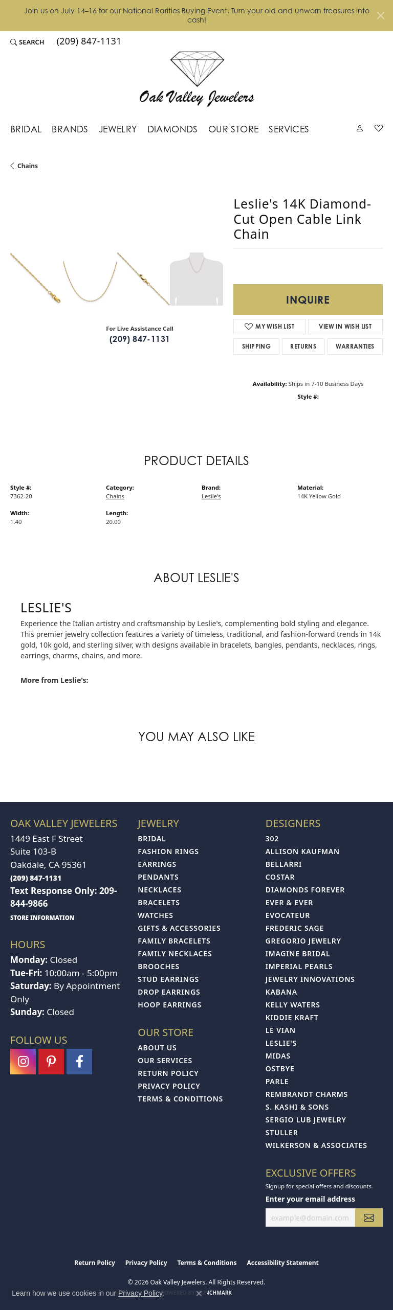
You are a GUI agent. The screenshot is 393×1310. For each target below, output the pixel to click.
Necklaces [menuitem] (159, 889)
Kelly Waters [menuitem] (293, 1004)
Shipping (256, 346)
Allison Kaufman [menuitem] (303, 851)
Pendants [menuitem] (158, 877)
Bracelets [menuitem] (159, 902)
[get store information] (42, 917)
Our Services (165, 1060)
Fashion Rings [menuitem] (168, 851)
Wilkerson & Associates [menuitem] (316, 1145)
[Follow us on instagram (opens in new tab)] (23, 1061)
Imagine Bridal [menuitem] (298, 953)
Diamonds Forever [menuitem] (305, 889)
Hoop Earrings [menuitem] (170, 1004)
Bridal (25, 129)
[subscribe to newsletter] (369, 1217)
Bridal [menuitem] (152, 838)
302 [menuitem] (272, 838)
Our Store (233, 129)
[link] (88, 42)
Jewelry (118, 129)
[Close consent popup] (199, 1294)
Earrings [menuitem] (157, 864)
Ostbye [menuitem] (280, 1068)
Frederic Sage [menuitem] (295, 928)
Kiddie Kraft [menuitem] (292, 1017)
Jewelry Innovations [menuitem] (310, 979)
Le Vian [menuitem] (281, 1030)
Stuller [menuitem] (282, 1132)
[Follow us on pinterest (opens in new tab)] (51, 1061)
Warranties (355, 346)
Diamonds (172, 129)
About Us (157, 1047)
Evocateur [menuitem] (288, 915)
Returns (303, 346)
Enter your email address (310, 1199)
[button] (27, 42)
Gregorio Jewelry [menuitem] (303, 941)
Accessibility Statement (282, 1262)
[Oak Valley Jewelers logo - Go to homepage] (196, 79)
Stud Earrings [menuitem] (168, 979)
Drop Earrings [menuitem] (169, 992)
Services (289, 129)
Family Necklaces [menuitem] (175, 953)
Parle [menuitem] (277, 1081)
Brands (70, 129)
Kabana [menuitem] (281, 992)
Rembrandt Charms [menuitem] (307, 1094)
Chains (27, 166)
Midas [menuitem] (278, 1056)
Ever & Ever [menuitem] (289, 902)
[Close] (380, 15)
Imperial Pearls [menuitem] (299, 966)
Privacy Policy (169, 1086)
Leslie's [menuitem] (281, 1043)
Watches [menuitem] (155, 915)
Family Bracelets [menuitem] (174, 941)
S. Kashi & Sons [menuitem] (297, 1107)
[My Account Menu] (360, 130)
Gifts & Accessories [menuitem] (179, 928)
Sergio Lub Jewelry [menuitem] (306, 1119)
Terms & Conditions (180, 1099)
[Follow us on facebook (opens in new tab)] (79, 1061)
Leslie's (211, 496)
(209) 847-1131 (140, 339)
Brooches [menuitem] (159, 966)
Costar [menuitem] (280, 877)
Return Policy (168, 1073)
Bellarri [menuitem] (284, 864)
